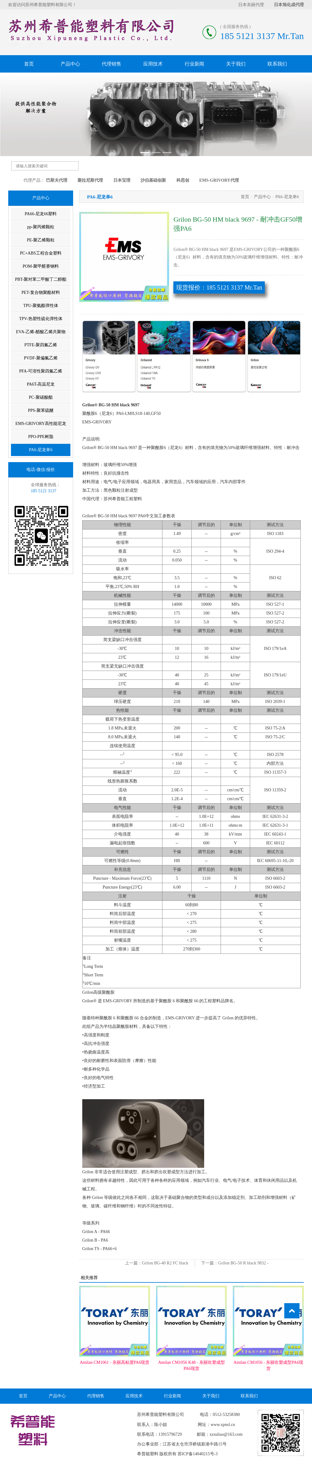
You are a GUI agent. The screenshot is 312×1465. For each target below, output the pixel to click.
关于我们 (236, 63)
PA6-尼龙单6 (40, 449)
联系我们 (277, 63)
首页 (29, 63)
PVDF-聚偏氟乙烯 (40, 358)
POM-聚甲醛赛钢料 (41, 266)
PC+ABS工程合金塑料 (41, 253)
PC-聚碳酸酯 (41, 397)
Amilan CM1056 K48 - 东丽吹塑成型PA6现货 (191, 1365)
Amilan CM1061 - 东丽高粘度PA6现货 (115, 1362)
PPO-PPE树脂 (40, 436)
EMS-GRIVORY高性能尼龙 (40, 423)
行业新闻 (194, 63)
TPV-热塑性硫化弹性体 (40, 318)
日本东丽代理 (251, 4)
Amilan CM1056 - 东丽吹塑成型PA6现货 (268, 1365)
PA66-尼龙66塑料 (41, 214)
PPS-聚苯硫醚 (41, 410)
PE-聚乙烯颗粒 (41, 240)
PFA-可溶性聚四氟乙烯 (40, 371)
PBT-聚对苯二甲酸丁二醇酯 (40, 279)
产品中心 (70, 63)
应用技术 (153, 63)
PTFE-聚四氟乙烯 (40, 345)
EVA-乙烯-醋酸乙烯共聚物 (41, 332)
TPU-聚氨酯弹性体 (40, 305)
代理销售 (111, 63)
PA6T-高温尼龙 (41, 384)
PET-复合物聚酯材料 (41, 292)
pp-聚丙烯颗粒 (40, 227)
